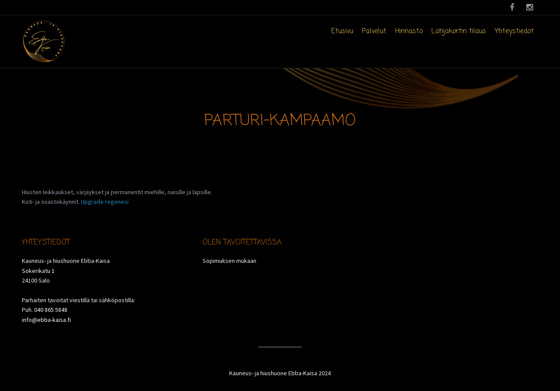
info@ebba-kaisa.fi (46, 320)
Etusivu (342, 31)
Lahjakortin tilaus (458, 31)
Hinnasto (409, 31)
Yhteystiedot (514, 31)
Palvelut (374, 31)
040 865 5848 (50, 310)
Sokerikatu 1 (38, 271)
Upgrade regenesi (105, 202)
